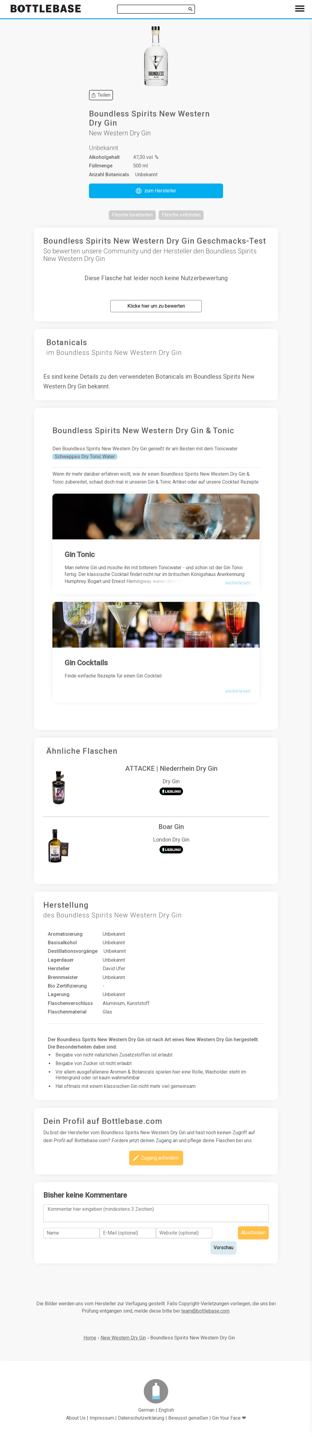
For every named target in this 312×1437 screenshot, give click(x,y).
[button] (156, 191)
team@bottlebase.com (205, 1311)
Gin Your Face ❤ (229, 1418)
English (166, 1410)
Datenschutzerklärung (141, 1418)
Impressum (102, 1418)
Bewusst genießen (188, 1418)
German (146, 1410)
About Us (76, 1418)
